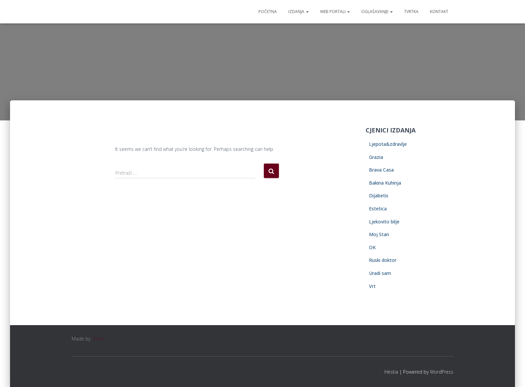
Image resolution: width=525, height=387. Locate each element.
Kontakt (439, 11)
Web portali (335, 11)
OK (372, 247)
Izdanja (298, 11)
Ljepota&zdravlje (388, 144)
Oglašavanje (377, 11)
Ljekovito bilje (384, 221)
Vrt (372, 286)
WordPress (441, 372)
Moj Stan (379, 234)
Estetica (378, 208)
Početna (267, 11)
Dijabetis (378, 195)
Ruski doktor (382, 260)
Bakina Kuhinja (385, 183)
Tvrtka (411, 11)
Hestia (391, 372)
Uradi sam (380, 273)
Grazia (376, 157)
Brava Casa (381, 170)
